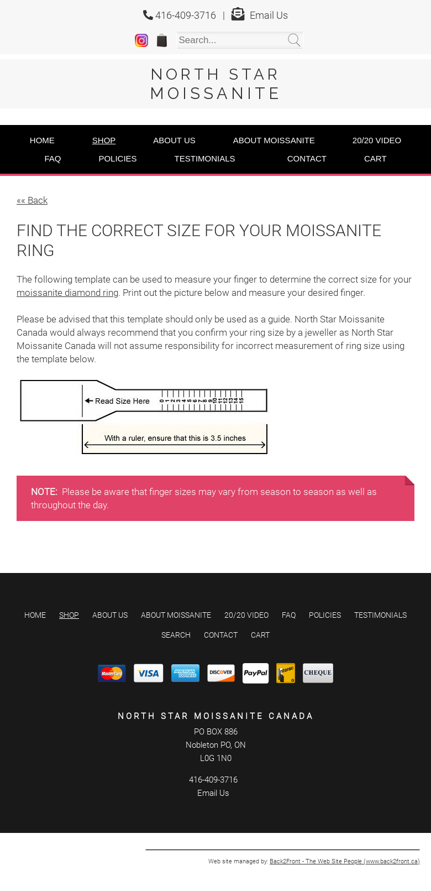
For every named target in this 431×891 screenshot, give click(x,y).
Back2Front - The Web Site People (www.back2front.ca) (345, 861)
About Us (174, 140)
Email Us (269, 15)
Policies (117, 158)
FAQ (52, 158)
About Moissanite (274, 140)
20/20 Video (377, 140)
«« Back (32, 200)
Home (42, 140)
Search (176, 635)
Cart (375, 158)
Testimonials (205, 158)
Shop (104, 140)
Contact (307, 158)
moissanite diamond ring (67, 292)
